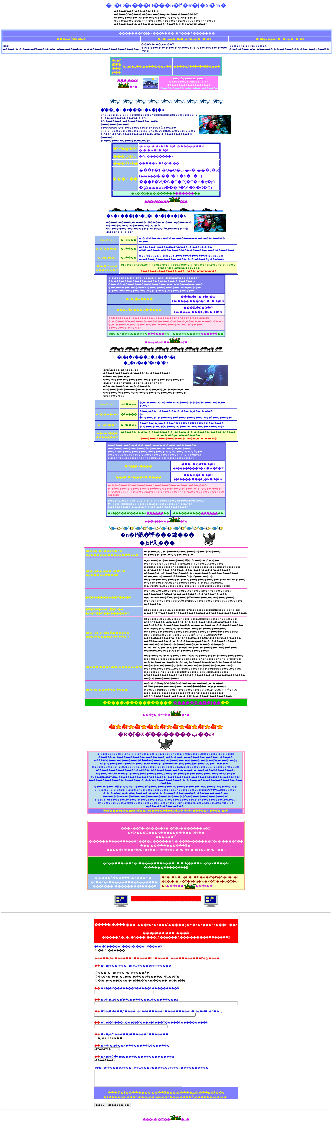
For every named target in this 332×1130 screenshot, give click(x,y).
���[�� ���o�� (190, 886)
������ (184, 194)
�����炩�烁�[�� (197, 703)
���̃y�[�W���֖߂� (165, 201)
